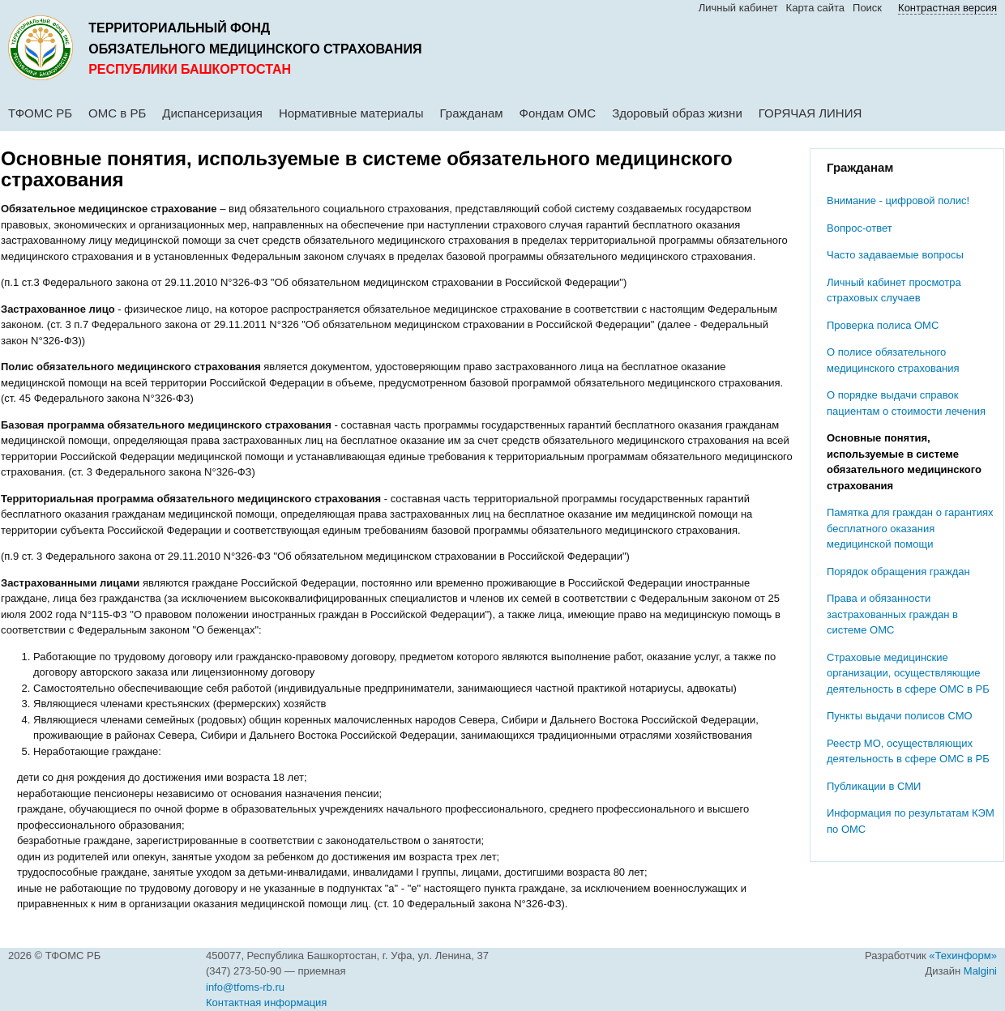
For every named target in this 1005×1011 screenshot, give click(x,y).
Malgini (980, 971)
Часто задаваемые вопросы (895, 255)
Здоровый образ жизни (677, 113)
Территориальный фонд (179, 28)
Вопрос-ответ (859, 228)
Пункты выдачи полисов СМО (900, 716)
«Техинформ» (963, 955)
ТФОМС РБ (40, 113)
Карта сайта (815, 8)
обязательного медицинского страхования (254, 49)
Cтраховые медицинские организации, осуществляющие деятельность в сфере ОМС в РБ (908, 673)
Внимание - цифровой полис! (898, 200)
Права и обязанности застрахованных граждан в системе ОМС (892, 614)
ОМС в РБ (117, 113)
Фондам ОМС (558, 113)
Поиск (867, 8)
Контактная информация (266, 1002)
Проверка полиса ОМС (883, 325)
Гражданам (471, 113)
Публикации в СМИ (874, 786)
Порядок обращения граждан (898, 571)
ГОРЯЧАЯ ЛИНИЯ (810, 113)
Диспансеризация (212, 113)
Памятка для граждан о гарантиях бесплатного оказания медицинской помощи (910, 528)
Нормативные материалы (351, 113)
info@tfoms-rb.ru (245, 987)
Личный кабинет (738, 8)
